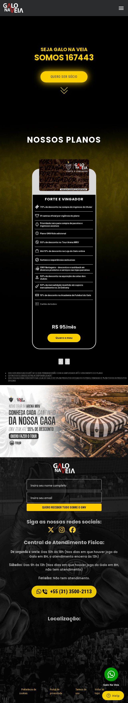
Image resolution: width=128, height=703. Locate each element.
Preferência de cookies (27, 691)
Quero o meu (64, 337)
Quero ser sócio (64, 77)
